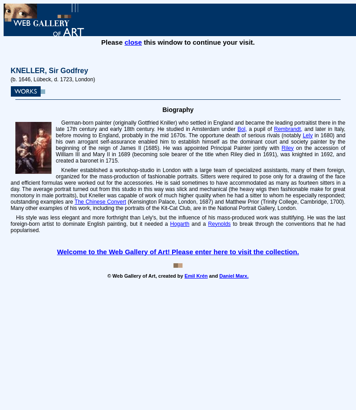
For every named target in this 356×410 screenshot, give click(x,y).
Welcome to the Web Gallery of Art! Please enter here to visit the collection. (178, 252)
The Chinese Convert (100, 202)
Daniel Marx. (233, 276)
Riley (287, 148)
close (133, 42)
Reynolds (219, 224)
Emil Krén (195, 276)
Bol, (242, 129)
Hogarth (180, 224)
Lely (308, 135)
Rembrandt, (288, 129)
